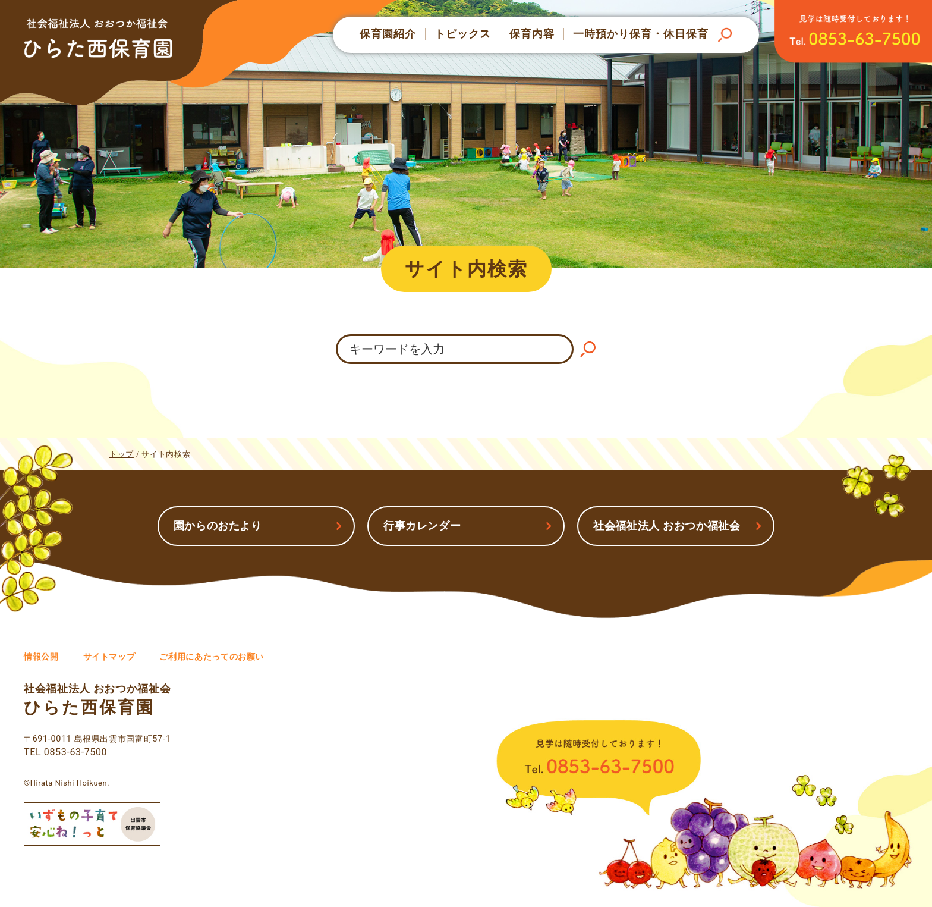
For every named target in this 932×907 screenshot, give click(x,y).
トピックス (462, 34)
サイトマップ (109, 657)
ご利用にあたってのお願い (211, 657)
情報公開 (41, 657)
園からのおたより (218, 525)
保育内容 (532, 34)
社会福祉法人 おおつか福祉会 (667, 525)
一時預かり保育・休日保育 (641, 34)
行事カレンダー (422, 525)
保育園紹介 (388, 34)
